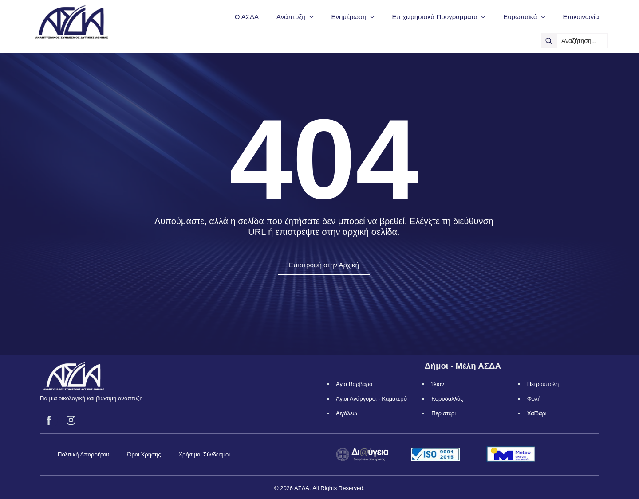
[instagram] (71, 420)
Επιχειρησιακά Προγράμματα (435, 16)
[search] (548, 40)
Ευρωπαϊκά (520, 16)
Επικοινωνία (581, 16)
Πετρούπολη (543, 384)
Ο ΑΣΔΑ (247, 16)
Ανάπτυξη (290, 16)
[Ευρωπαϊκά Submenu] (545, 16)
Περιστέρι (443, 413)
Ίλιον (437, 384)
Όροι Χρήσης (144, 454)
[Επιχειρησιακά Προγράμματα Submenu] (485, 16)
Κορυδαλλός (447, 398)
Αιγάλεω (346, 413)
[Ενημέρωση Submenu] (375, 16)
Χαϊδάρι (537, 413)
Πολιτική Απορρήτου (83, 454)
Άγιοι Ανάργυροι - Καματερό (371, 398)
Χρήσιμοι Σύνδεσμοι (204, 454)
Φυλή (534, 398)
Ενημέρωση (349, 16)
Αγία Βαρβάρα (354, 384)
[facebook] (49, 420)
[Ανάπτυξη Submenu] (314, 16)
